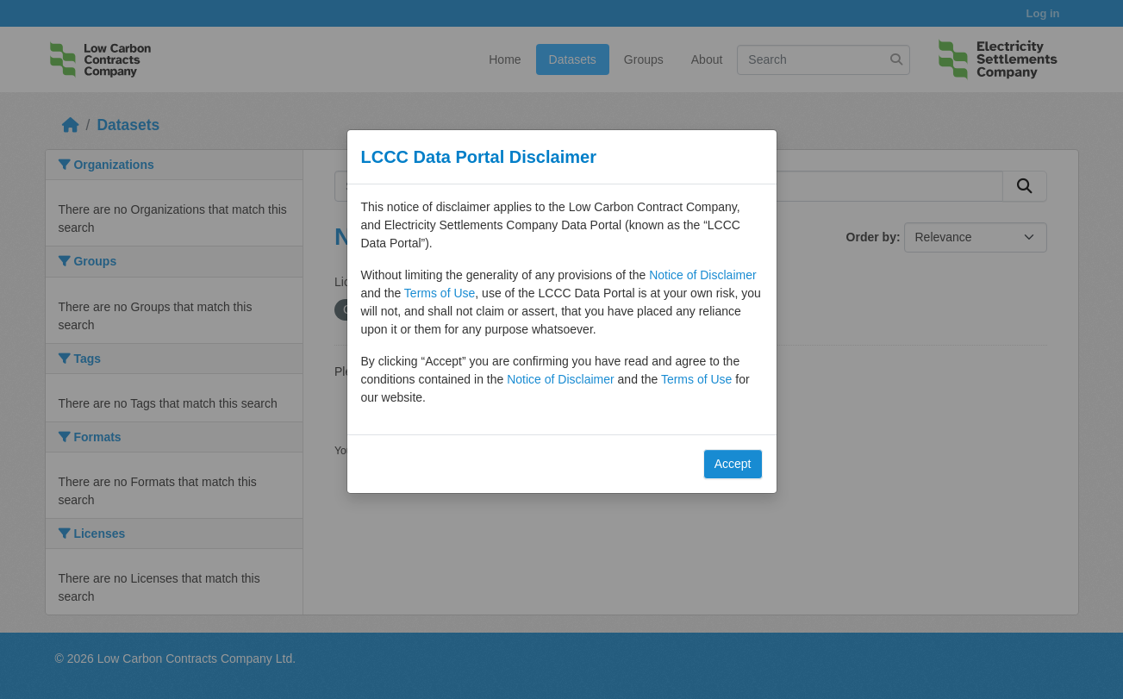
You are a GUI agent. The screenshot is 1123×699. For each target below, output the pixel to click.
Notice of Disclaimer (702, 275)
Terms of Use (439, 293)
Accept (733, 464)
